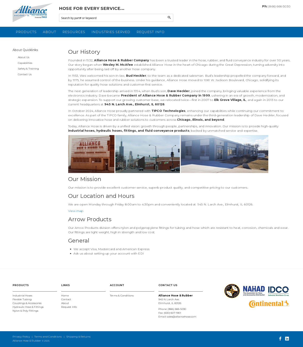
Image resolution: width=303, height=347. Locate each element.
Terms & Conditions (122, 295)
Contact (66, 299)
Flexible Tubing (22, 299)
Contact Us (25, 74)
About (49, 32)
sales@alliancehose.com (181, 316)
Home (65, 295)
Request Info (151, 32)
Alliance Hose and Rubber (34, 12)
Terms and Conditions (48, 336)
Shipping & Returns (78, 336)
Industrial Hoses (22, 295)
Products (26, 32)
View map (76, 211)
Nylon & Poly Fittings (25, 310)
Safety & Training (28, 68)
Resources (73, 32)
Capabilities (25, 62)
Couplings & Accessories (27, 303)
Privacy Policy (21, 336)
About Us (23, 57)
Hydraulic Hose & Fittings (28, 306)
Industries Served (111, 32)
